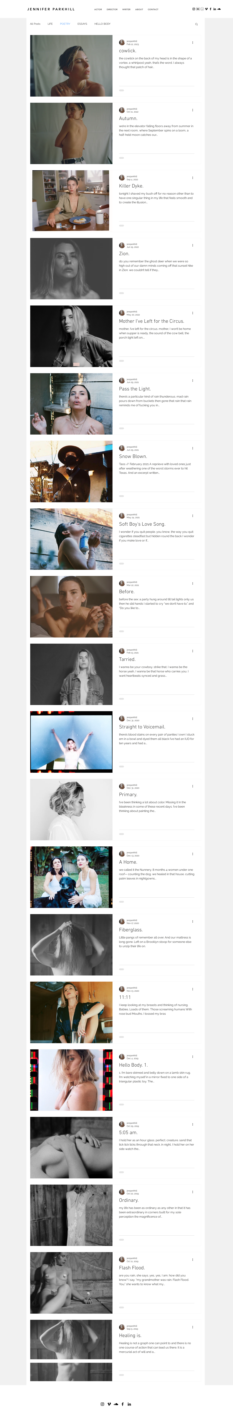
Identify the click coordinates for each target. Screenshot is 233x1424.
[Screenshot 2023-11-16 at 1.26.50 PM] (198, 9)
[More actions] (194, 42)
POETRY (65, 23)
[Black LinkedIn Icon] (214, 9)
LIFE (50, 23)
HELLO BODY (102, 23)
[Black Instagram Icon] (194, 9)
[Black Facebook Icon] (122, 1404)
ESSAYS (82, 23)
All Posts (35, 23)
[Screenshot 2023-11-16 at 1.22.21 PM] (202, 9)
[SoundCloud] (219, 9)
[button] (196, 24)
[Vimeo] (206, 9)
